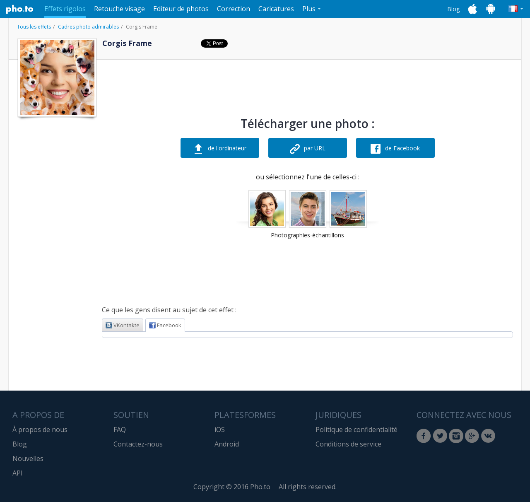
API (17, 473)
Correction (233, 8)
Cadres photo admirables (88, 26)
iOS (219, 429)
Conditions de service (348, 444)
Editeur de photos (181, 8)
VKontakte (123, 325)
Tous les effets (34, 26)
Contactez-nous (138, 444)
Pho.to (20, 9)
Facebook (165, 325)
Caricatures (276, 8)
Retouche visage (119, 8)
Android (226, 444)
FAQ (119, 429)
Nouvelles (27, 458)
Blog (453, 9)
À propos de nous (39, 429)
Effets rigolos (65, 8)
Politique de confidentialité (357, 429)
